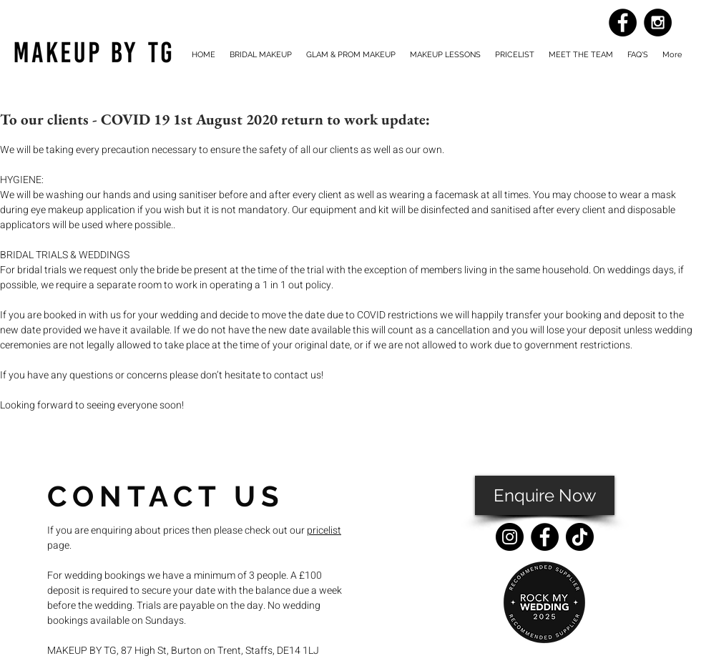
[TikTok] (580, 537)
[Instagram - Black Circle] (658, 22)
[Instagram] (510, 537)
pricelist (324, 530)
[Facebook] (545, 537)
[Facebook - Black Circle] (623, 22)
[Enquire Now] (544, 495)
